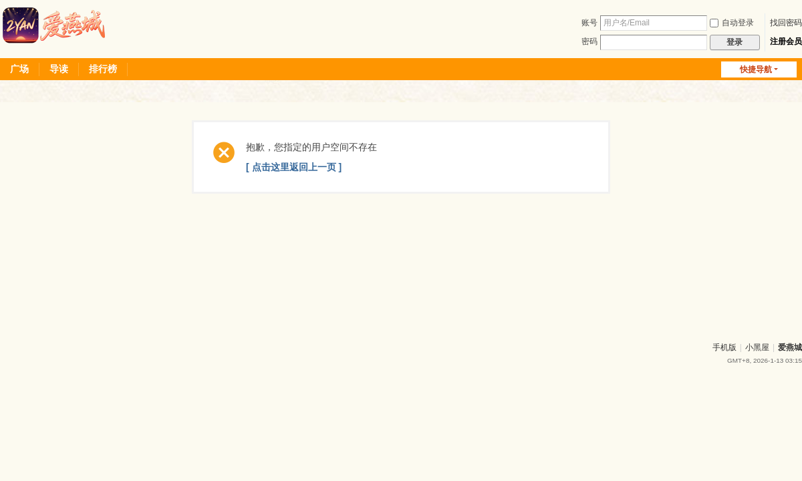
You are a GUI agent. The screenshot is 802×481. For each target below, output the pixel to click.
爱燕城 (790, 347)
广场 (19, 68)
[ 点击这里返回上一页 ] (294, 167)
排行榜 (103, 68)
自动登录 (732, 22)
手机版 (724, 347)
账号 (589, 22)
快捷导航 (756, 69)
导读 (58, 68)
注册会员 (786, 41)
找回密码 (786, 22)
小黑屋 (757, 347)
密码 (589, 41)
